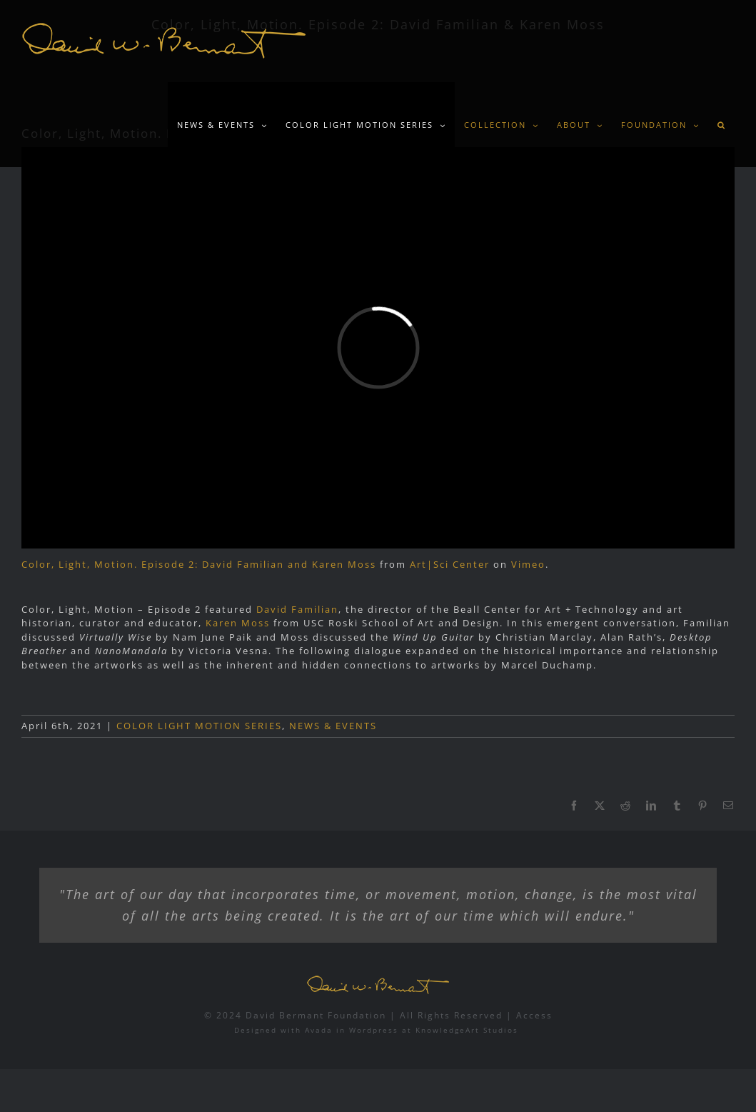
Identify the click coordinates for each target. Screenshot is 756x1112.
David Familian (297, 609)
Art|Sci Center (450, 564)
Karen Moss (238, 622)
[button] (721, 124)
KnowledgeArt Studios (466, 1030)
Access (534, 1015)
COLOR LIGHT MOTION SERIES (199, 725)
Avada (319, 1030)
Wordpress (373, 1030)
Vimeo (528, 564)
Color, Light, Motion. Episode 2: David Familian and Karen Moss (198, 564)
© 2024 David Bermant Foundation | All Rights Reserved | (360, 1015)
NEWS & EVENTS (333, 725)
